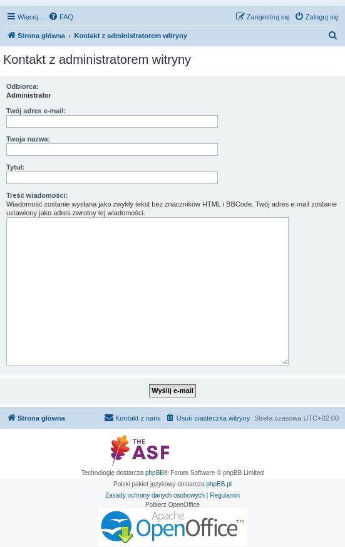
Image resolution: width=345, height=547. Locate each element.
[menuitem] (60, 16)
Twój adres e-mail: (36, 111)
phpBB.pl (219, 484)
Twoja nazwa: (28, 139)
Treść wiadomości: (37, 195)
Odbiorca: (22, 86)
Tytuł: (15, 167)
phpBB (154, 472)
